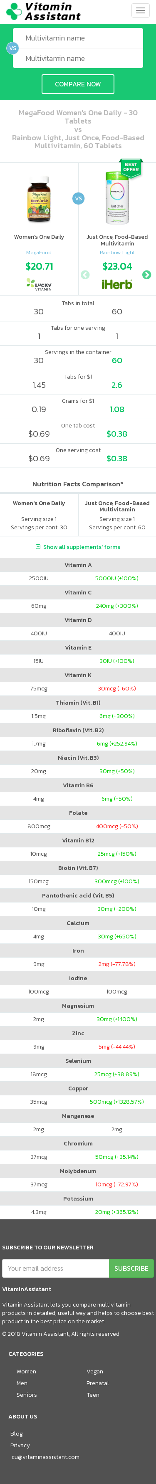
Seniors (27, 1394)
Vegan (95, 1371)
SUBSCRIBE (131, 1268)
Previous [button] (85, 274)
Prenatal (98, 1383)
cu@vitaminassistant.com (45, 1457)
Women (26, 1371)
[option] (39, 274)
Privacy (20, 1445)
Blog (16, 1433)
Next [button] (146, 274)
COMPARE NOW (78, 84)
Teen (93, 1394)
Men (22, 1383)
